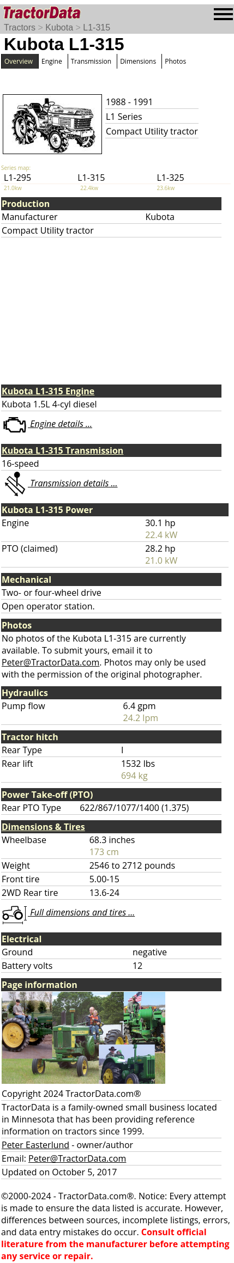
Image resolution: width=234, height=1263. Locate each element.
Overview (18, 61)
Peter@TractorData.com (50, 662)
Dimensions (138, 61)
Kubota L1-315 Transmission (62, 450)
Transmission (91, 61)
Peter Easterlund (35, 1145)
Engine (51, 61)
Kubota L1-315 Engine (48, 391)
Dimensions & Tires (43, 827)
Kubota (59, 27)
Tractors (19, 27)
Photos (175, 61)
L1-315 (96, 27)
